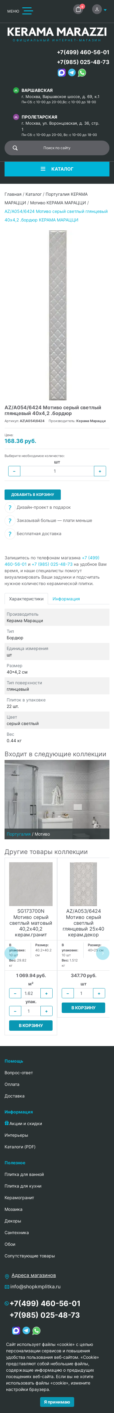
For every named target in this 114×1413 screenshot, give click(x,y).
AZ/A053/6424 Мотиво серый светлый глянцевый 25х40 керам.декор (83, 923)
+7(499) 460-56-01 (83, 52)
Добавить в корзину (32, 494)
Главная (13, 194)
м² (30, 983)
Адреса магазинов (34, 1275)
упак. (31, 1001)
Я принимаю (57, 1401)
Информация (66, 598)
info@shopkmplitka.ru (35, 1286)
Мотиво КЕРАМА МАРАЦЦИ (58, 202)
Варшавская (37, 90)
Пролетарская (39, 116)
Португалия (19, 834)
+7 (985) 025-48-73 (52, 564)
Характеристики (26, 598)
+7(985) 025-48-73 (83, 62)
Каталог (34, 194)
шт (57, 461)
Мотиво (42, 834)
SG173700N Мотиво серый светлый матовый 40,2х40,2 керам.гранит (30, 923)
